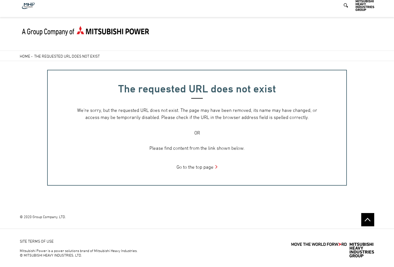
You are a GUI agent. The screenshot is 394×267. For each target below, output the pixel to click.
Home (25, 56)
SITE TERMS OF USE (37, 241)
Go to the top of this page (367, 219)
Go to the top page (195, 167)
